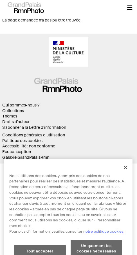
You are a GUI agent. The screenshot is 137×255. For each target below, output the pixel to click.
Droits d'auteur (16, 122)
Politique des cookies (22, 141)
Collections (13, 111)
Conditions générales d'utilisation (33, 135)
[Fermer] (125, 173)
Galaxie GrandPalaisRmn (25, 157)
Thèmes (9, 116)
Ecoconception (16, 152)
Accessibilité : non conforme (28, 146)
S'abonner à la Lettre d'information (34, 127)
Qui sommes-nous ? (20, 105)
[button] (129, 7)
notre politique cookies (103, 237)
